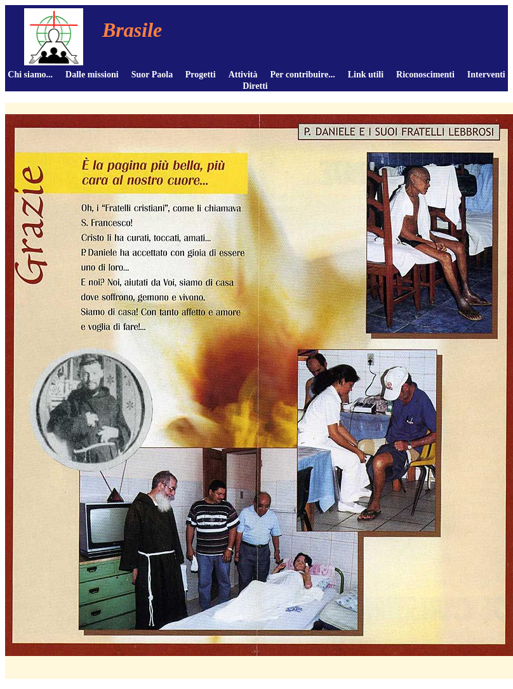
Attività (243, 74)
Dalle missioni (92, 74)
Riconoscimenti (425, 74)
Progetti (200, 74)
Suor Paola (152, 74)
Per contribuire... (302, 74)
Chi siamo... (30, 74)
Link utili (365, 74)
